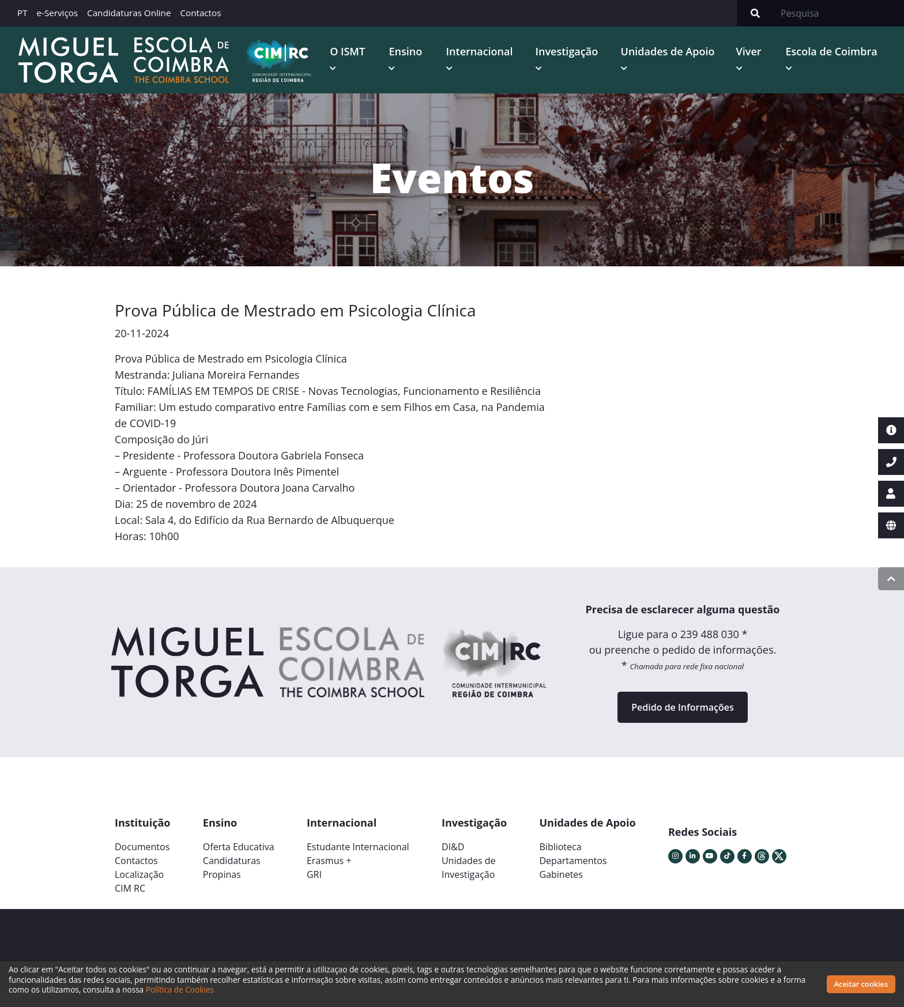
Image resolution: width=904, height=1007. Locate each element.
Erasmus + (329, 860)
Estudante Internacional (358, 846)
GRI (314, 874)
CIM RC (130, 888)
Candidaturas (232, 860)
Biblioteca (561, 846)
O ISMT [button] (347, 51)
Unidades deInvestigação (469, 867)
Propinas (222, 874)
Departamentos (573, 860)
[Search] (839, 13)
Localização (139, 874)
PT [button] (22, 12)
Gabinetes (561, 874)
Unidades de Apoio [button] (668, 51)
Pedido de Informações (682, 707)
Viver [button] (749, 51)
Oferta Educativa (238, 846)
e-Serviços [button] (57, 12)
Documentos (142, 846)
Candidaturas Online (129, 12)
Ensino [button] (405, 51)
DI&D (453, 846)
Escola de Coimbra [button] (831, 51)
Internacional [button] (479, 51)
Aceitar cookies (861, 984)
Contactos (200, 12)
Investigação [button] (567, 51)
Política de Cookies (180, 989)
